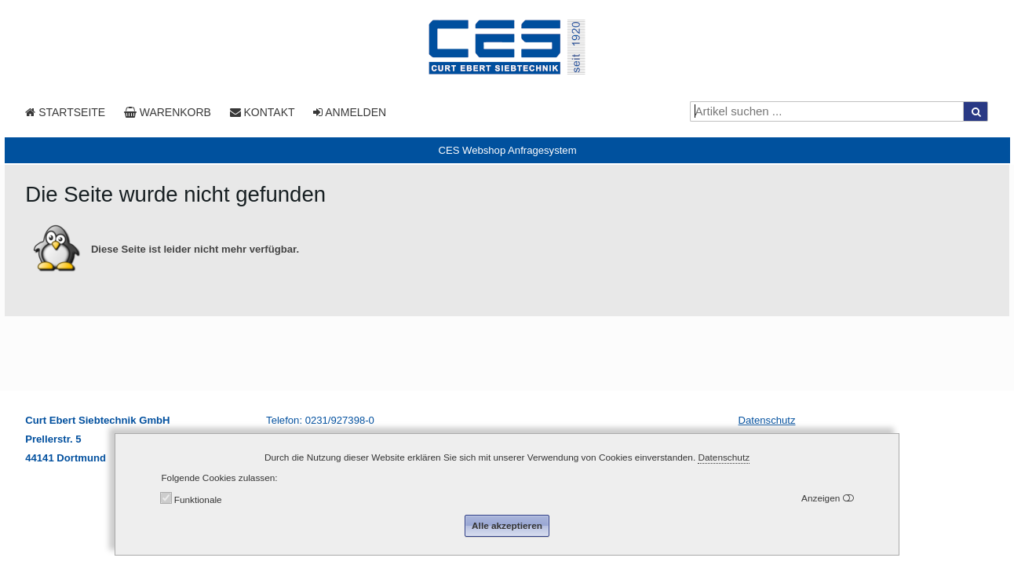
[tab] (507, 150)
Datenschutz (767, 420)
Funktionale (198, 499)
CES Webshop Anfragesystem (507, 150)
